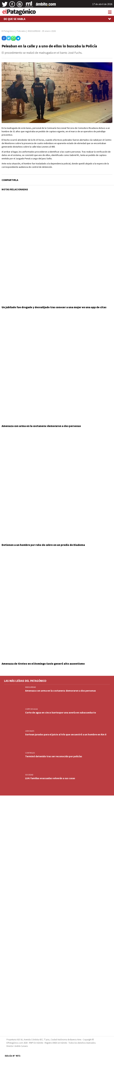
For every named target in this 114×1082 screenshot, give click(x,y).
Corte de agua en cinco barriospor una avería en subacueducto (60, 712)
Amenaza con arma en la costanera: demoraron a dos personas (41, 426)
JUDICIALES (29, 731)
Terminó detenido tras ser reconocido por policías (53, 756)
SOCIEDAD (29, 775)
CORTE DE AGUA (31, 709)
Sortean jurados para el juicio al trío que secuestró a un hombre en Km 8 (65, 734)
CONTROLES (30, 753)
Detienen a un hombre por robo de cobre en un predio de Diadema (43, 545)
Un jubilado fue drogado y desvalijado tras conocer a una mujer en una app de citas (54, 307)
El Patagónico (8, 31)
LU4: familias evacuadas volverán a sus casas (50, 778)
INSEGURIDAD (30, 687)
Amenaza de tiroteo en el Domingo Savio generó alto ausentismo (43, 663)
